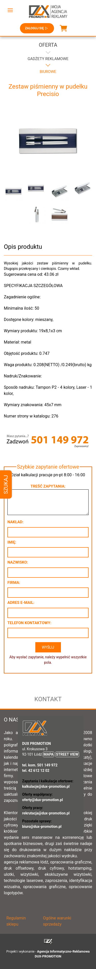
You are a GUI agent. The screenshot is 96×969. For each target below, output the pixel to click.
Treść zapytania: (47, 486)
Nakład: (15, 522)
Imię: (11, 542)
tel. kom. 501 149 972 (40, 765)
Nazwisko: (17, 562)
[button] (10, 10)
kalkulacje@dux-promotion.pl (46, 786)
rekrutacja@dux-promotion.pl (46, 813)
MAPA (49, 754)
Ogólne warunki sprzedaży (57, 921)
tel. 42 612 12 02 (35, 770)
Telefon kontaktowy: (29, 623)
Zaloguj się (37, 28)
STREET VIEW (67, 754)
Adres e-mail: (20, 602)
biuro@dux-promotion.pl (42, 826)
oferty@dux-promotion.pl (42, 800)
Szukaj (6, 484)
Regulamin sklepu (16, 921)
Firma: (13, 582)
